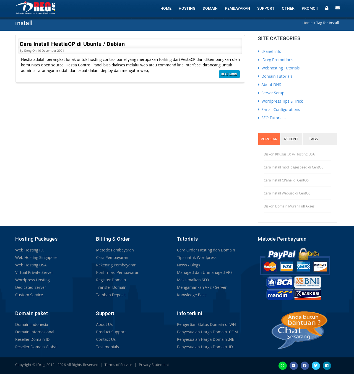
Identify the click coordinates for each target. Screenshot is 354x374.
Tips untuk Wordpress (197, 257)
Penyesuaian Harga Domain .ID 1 (206, 346)
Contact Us (106, 339)
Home (165, 8)
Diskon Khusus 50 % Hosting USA (289, 154)
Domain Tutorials (275, 76)
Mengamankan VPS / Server (202, 287)
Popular (269, 139)
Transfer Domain (111, 287)
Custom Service (29, 294)
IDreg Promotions (275, 59)
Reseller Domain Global (36, 346)
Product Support (111, 331)
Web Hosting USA (31, 264)
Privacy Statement (154, 364)
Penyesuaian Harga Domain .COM (207, 331)
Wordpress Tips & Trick (280, 101)
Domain (210, 8)
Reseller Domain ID (32, 339)
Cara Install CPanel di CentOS (286, 180)
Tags (313, 139)
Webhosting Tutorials (279, 68)
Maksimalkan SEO (193, 279)
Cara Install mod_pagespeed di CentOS (294, 167)
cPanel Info (270, 51)
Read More (229, 74)
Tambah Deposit (111, 294)
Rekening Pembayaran (116, 264)
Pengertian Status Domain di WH (206, 324)
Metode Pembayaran (115, 250)
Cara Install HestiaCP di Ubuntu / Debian (72, 44)
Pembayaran (237, 8)
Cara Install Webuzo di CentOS (287, 193)
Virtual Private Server (34, 272)
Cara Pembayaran (112, 257)
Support (266, 8)
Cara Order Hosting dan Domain (206, 250)
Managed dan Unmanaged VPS (205, 272)
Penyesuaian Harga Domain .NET (206, 339)
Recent (291, 139)
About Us (104, 324)
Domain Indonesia (31, 324)
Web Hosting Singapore (36, 257)
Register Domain (111, 279)
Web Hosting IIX (29, 250)
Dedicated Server (30, 287)
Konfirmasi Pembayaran (117, 272)
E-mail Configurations (279, 109)
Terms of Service (118, 364)
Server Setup (271, 92)
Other (288, 8)
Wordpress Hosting (32, 279)
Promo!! (310, 8)
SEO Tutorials (272, 117)
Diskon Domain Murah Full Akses (289, 206)
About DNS (269, 84)
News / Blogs (188, 264)
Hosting (187, 8)
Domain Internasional (34, 331)
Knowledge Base (192, 294)
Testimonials (107, 346)
